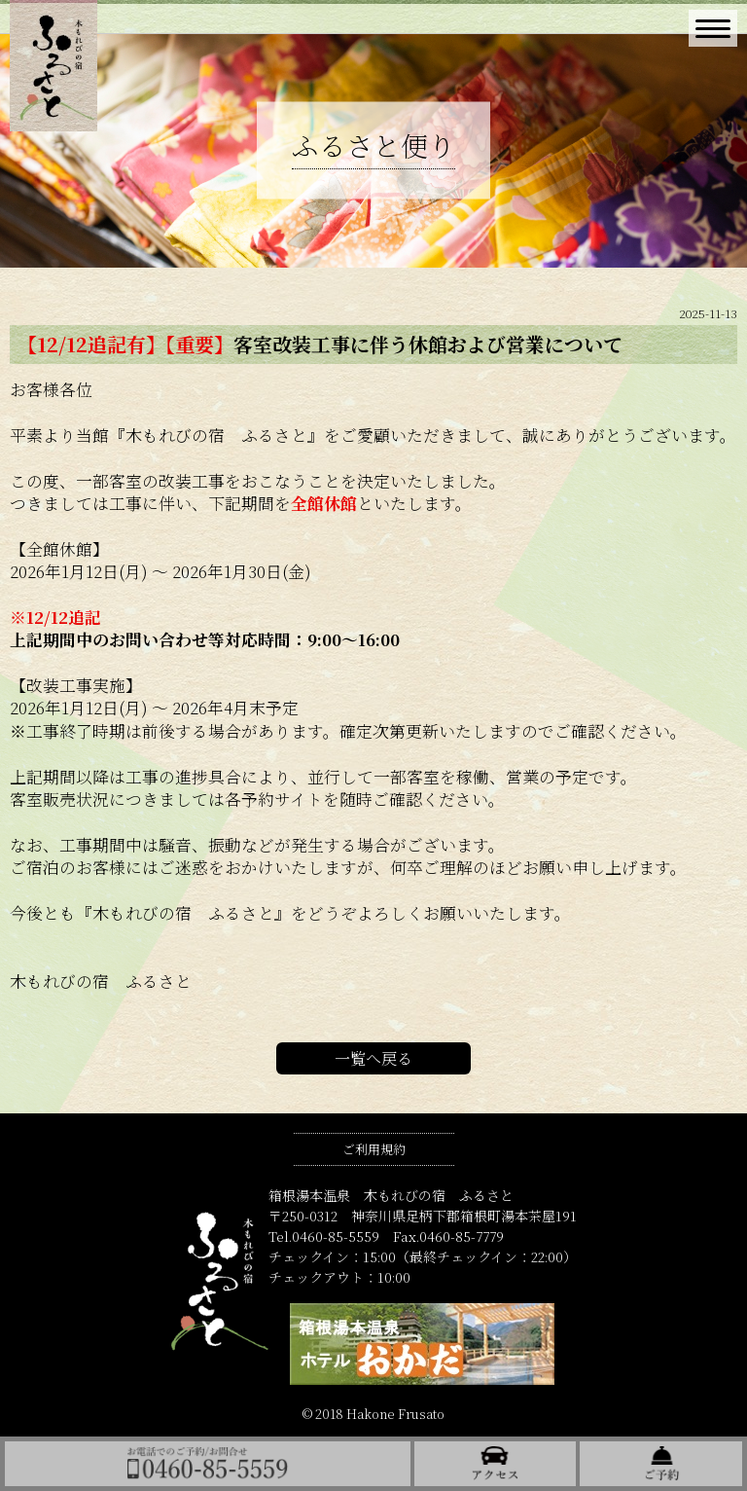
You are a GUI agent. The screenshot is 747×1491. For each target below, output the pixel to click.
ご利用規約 (374, 1149)
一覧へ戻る (373, 1058)
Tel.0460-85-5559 (323, 1236)
